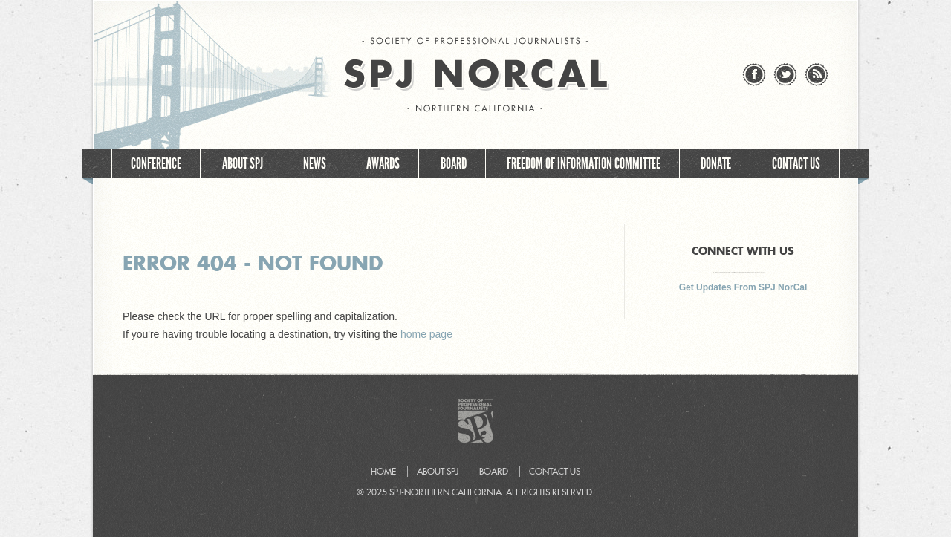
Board (454, 163)
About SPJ (242, 163)
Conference (156, 163)
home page (426, 334)
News (314, 163)
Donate (716, 163)
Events (498, 199)
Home (565, 199)
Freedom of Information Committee (583, 163)
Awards (383, 163)
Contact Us (796, 163)
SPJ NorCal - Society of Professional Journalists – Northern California (475, 75)
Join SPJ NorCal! (408, 199)
